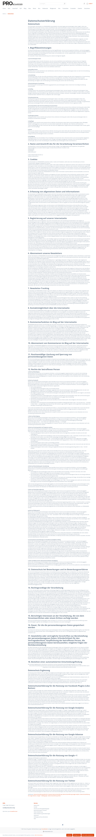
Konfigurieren (77, 835)
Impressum (36, 815)
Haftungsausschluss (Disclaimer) (41, 817)
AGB (35, 818)
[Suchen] (64, 3)
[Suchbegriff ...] (51, 3)
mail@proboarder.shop (9, 807)
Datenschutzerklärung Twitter (54, 795)
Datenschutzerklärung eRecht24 (41, 794)
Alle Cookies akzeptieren (87, 835)
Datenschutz (36, 805)
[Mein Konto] (84, 3)
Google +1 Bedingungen (42, 795)
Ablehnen (69, 835)
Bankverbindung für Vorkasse (40, 810)
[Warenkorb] (89, 3)
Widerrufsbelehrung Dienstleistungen (42, 813)
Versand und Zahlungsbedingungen (41, 808)
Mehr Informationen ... (39, 835)
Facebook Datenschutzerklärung (55, 794)
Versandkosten (44, 829)
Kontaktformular (13, 811)
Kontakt (35, 807)
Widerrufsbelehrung (38, 812)
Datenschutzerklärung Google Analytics (71, 794)
